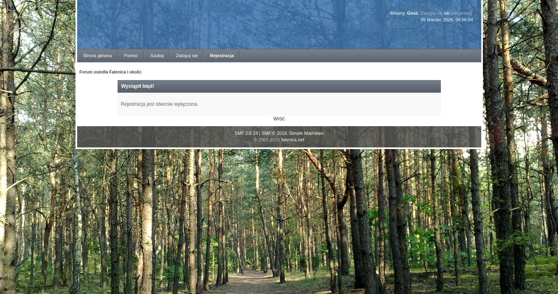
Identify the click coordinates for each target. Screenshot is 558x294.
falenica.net (292, 139)
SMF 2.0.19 (246, 133)
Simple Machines (306, 133)
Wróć (279, 119)
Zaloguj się (431, 13)
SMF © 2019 (274, 133)
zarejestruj (461, 13)
